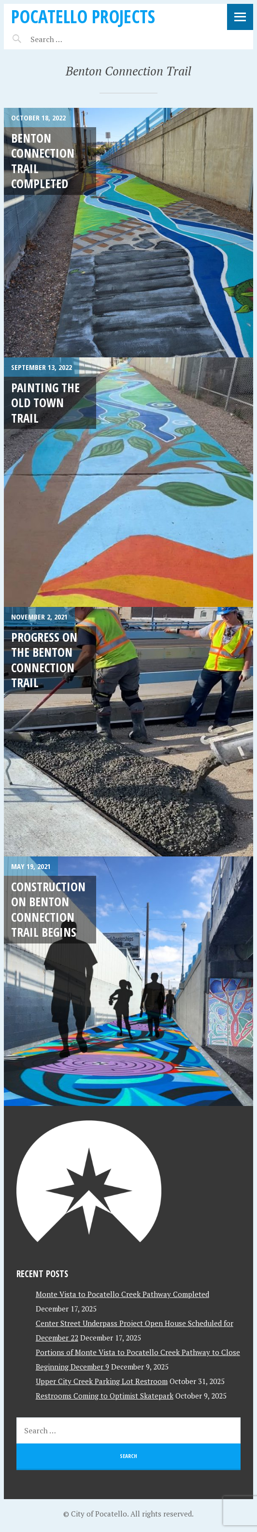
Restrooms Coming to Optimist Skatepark (104, 1395)
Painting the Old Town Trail (45, 402)
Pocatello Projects (83, 16)
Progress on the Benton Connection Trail (44, 660)
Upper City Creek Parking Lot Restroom (102, 1381)
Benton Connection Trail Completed (42, 161)
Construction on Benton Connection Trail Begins (48, 909)
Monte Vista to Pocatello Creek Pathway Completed (122, 1294)
